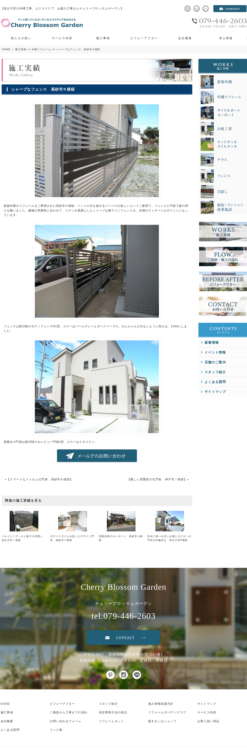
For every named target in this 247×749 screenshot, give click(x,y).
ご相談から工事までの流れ (69, 712)
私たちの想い (21, 38)
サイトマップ (215, 391)
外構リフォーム (41, 49)
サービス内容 (62, 38)
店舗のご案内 (215, 362)
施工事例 (103, 38)
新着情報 (212, 342)
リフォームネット (111, 721)
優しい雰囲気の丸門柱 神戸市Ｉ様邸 (157, 479)
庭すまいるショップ (162, 721)
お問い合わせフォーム (65, 721)
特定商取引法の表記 (113, 712)
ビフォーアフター (144, 38)
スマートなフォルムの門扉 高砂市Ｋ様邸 (40, 479)
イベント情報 (215, 352)
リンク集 (56, 729)
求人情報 (226, 38)
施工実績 (20, 49)
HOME (6, 49)
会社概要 (185, 38)
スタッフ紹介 (215, 372)
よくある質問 (215, 382)
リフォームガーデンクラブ (167, 712)
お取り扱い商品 (208, 721)
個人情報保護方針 (160, 703)
